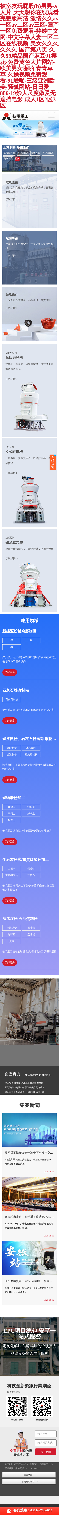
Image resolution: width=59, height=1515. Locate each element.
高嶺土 (11, 813)
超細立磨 (8, 158)
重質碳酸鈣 (11, 875)
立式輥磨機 (22, 153)
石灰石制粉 (11, 699)
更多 (17, 158)
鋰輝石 (11, 806)
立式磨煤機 (47, 153)
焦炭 (11, 941)
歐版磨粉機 (9, 153)
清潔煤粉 (12, 927)
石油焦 (31, 927)
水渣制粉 (31, 747)
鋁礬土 (11, 820)
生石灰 (11, 868)
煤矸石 (11, 934)
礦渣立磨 (35, 153)
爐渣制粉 (12, 754)
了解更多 (10, 672)
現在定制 (46, 1451)
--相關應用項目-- (29, 1481)
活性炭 (31, 934)
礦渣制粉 (12, 747)
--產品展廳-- (29, 1475)
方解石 (31, 875)
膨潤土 (31, 813)
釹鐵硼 (31, 806)
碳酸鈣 (31, 868)
